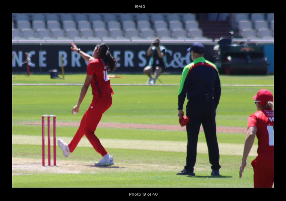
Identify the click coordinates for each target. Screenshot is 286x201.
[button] (262, 8)
